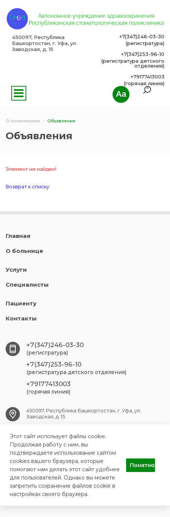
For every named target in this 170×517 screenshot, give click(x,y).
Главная (18, 235)
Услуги (16, 269)
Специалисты (27, 284)
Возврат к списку (27, 186)
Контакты (21, 318)
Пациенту (21, 303)
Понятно (142, 465)
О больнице (24, 250)
